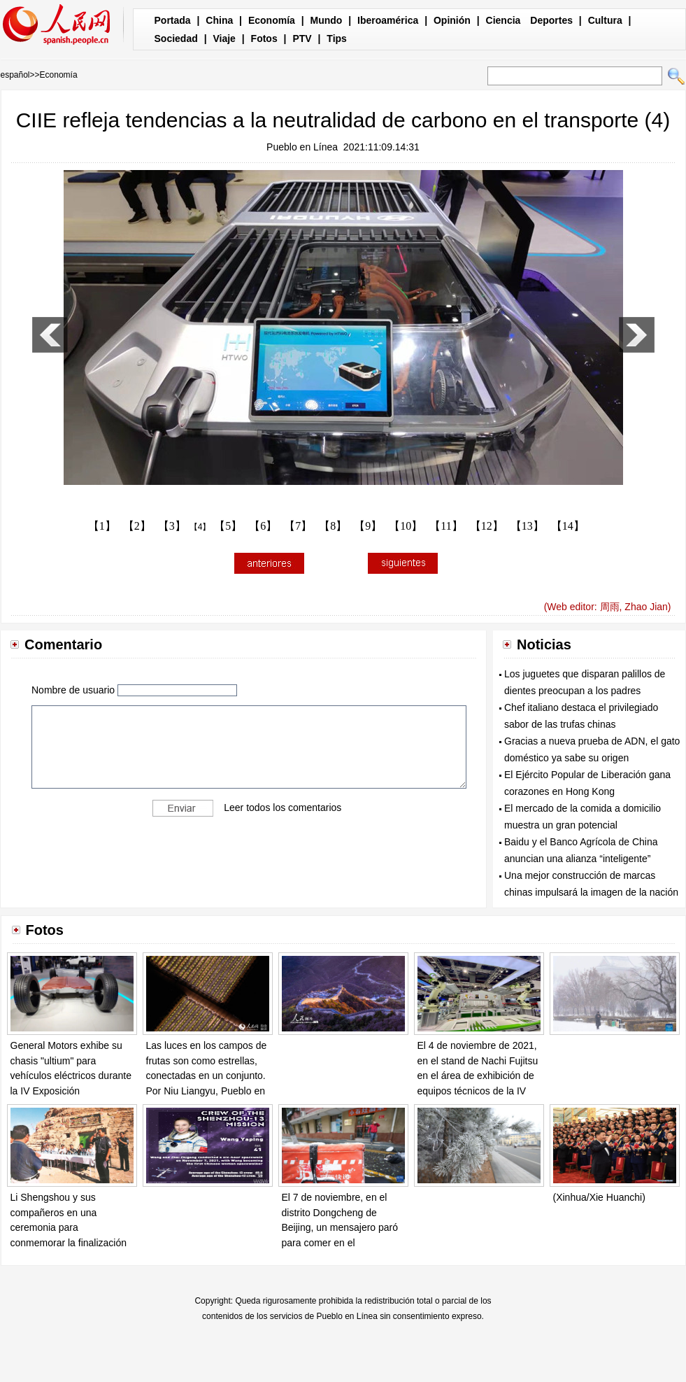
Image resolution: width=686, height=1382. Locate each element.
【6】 (263, 526)
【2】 (137, 526)
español (15, 75)
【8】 (333, 526)
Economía (271, 20)
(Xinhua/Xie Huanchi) (599, 1197)
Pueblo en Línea (302, 147)
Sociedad (176, 38)
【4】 (200, 527)
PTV (301, 38)
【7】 (298, 526)
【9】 (368, 526)
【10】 (405, 526)
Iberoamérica (387, 20)
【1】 (102, 526)
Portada (173, 20)
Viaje (224, 38)
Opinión (452, 20)
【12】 (486, 526)
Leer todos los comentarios (282, 807)
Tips (337, 38)
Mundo (326, 20)
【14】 (568, 526)
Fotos (264, 38)
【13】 (527, 526)
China (219, 20)
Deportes (551, 20)
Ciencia (503, 20)
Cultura (605, 20)
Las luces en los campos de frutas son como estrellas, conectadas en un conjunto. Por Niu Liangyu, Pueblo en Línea (206, 1075)
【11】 (445, 526)
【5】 (228, 526)
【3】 (172, 526)
